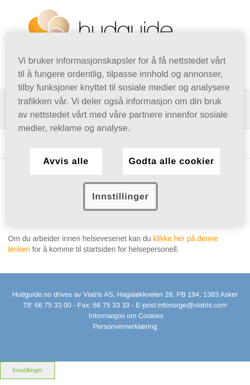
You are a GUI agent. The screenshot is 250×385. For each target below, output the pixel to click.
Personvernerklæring (125, 326)
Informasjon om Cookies (126, 316)
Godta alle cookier (172, 161)
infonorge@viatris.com (192, 305)
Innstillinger (27, 370)
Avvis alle (66, 161)
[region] (125, 129)
